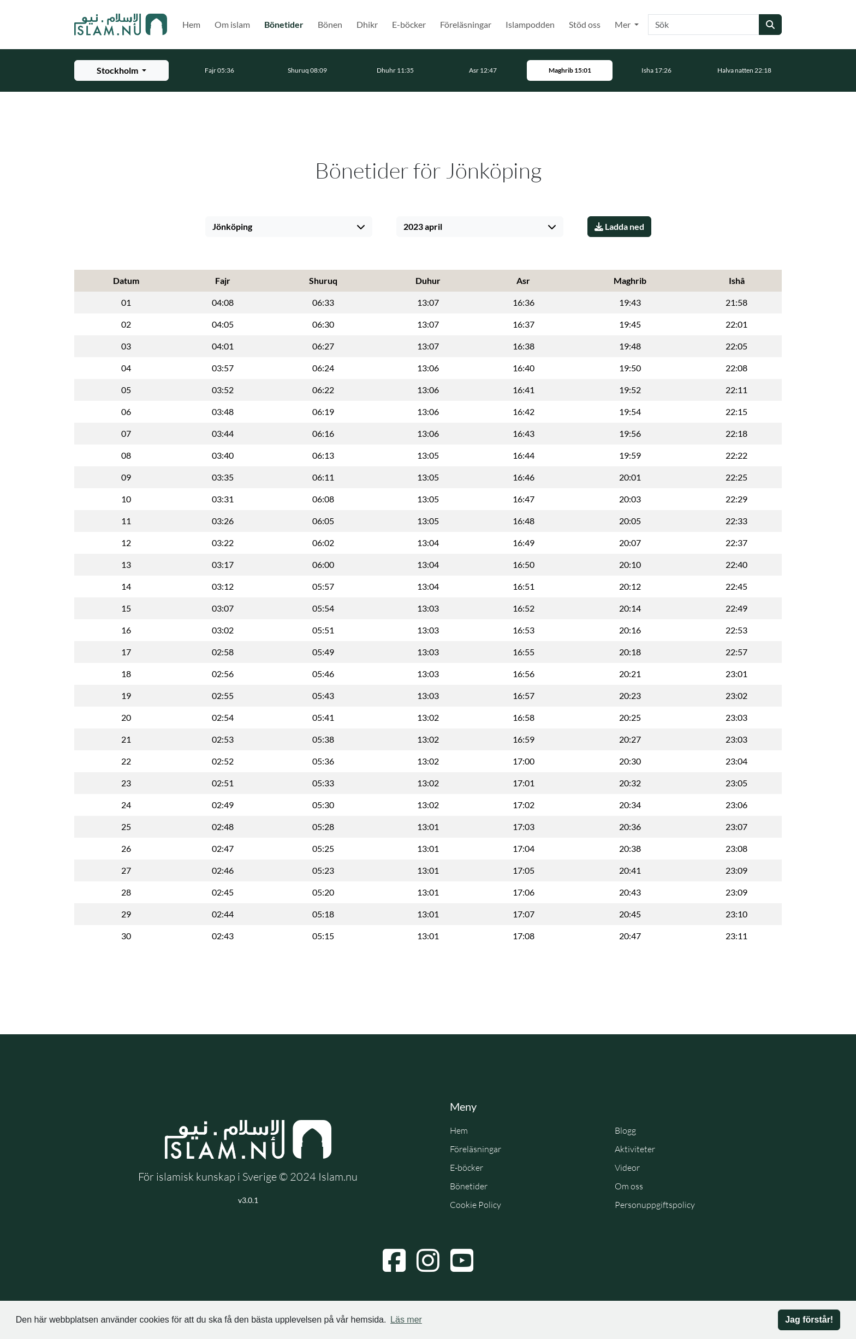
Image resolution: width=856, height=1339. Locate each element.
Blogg (625, 1130)
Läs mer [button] (406, 1319)
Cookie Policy (475, 1204)
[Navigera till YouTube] (461, 1260)
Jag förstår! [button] (809, 1319)
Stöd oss (585, 24)
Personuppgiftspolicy (655, 1204)
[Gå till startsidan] (120, 24)
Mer (623, 24)
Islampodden (530, 24)
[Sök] (703, 24)
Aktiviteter (635, 1149)
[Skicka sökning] (770, 24)
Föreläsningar (465, 24)
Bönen (330, 24)
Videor (627, 1167)
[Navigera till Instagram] (428, 1260)
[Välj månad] (479, 226)
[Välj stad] (288, 226)
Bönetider (286, 23)
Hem (191, 24)
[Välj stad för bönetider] (121, 70)
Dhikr (367, 24)
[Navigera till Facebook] (394, 1260)
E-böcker (409, 24)
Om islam (232, 24)
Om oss (629, 1186)
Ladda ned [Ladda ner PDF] (619, 226)
